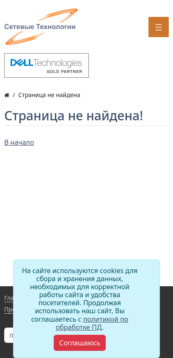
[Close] (80, 343)
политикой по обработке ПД (92, 323)
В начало (19, 142)
